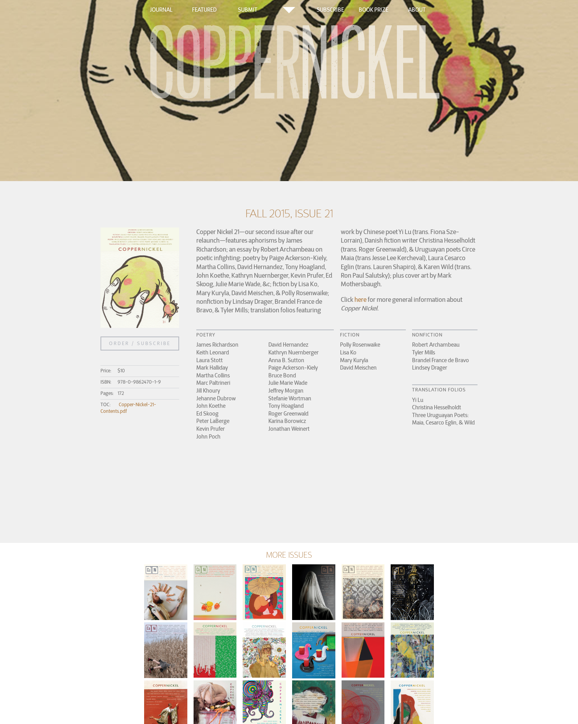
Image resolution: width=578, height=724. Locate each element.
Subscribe (330, 9)
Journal (161, 9)
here (360, 299)
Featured (204, 9)
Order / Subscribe (140, 343)
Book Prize (373, 9)
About (417, 9)
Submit (247, 9)
